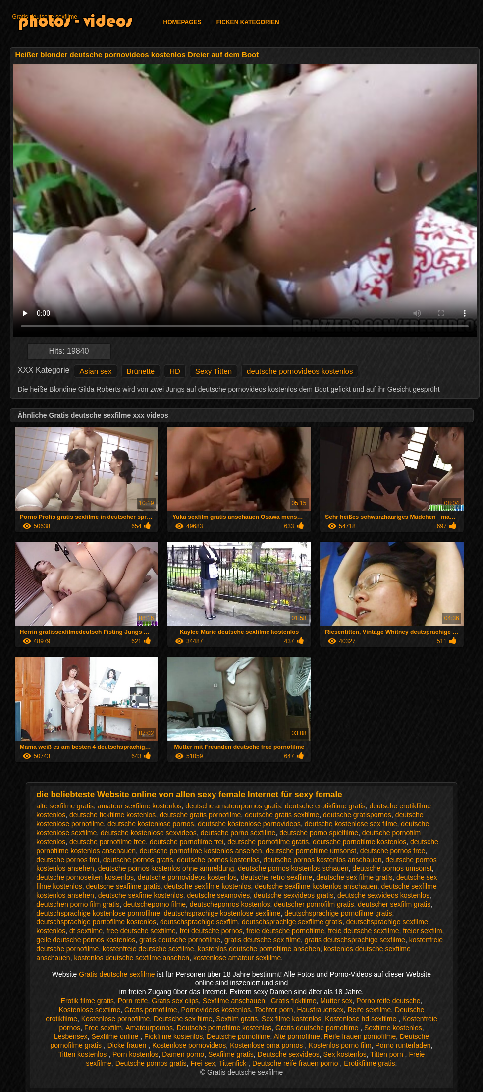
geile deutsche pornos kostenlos (85, 940)
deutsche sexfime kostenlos (140, 895)
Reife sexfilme (369, 1010)
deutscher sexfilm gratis (394, 904)
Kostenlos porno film (340, 1045)
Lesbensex (71, 1036)
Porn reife (133, 1001)
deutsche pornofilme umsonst (311, 851)
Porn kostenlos (135, 1054)
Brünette (141, 371)
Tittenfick (233, 1063)
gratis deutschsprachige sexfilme (355, 940)
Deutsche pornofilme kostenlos (224, 1028)
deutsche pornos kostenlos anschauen (323, 859)
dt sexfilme (86, 931)
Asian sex (95, 371)
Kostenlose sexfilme (90, 1010)
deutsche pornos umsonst (391, 868)
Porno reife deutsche (388, 1001)
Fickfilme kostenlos (173, 1036)
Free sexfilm (103, 1028)
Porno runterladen (403, 1045)
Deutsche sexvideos (289, 1054)
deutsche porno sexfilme (238, 833)
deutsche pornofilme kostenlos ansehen (201, 851)
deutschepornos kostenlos (230, 904)
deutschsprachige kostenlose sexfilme (222, 913)
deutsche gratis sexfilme (282, 815)
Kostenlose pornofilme (115, 1019)
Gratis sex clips (175, 1001)
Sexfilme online (115, 1036)
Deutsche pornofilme (238, 1036)
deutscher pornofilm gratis (314, 904)
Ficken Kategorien (247, 22)
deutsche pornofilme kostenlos (359, 842)
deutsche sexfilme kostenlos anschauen (316, 886)
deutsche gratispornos (357, 815)
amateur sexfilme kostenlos (140, 806)
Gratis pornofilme (150, 1010)
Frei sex (202, 1063)
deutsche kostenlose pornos (150, 824)
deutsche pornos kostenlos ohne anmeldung (166, 868)
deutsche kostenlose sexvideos (149, 833)
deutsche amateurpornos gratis (233, 806)
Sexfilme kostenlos (393, 1028)
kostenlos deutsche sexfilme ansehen (131, 958)
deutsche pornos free (393, 851)
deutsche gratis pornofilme (200, 815)
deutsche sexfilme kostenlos (207, 886)
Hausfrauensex (320, 1010)
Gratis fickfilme (294, 1001)
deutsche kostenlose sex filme (351, 824)
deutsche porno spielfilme (318, 833)
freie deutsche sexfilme (363, 931)
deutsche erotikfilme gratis (325, 806)
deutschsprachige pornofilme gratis (338, 913)
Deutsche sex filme (183, 1019)
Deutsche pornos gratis (151, 1063)
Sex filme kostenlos (292, 1019)
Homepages (182, 22)
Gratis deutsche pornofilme (317, 1028)
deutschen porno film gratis (77, 904)
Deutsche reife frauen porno (296, 1063)
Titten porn (387, 1054)
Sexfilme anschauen (235, 1001)
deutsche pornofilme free (107, 842)
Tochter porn (274, 1010)
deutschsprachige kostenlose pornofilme (98, 913)
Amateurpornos (149, 1028)
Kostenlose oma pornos (267, 1045)
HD (174, 371)
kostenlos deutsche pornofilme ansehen (259, 949)
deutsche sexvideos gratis (293, 895)
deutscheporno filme (154, 904)
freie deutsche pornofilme (285, 931)
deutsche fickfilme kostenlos (112, 815)
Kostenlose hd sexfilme (361, 1019)
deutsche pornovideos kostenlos (300, 371)
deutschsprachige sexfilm (199, 922)
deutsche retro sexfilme (277, 877)
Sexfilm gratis (237, 1019)
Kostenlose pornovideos (189, 1045)
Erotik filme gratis (87, 1001)
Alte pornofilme (296, 1036)
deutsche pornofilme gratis (268, 842)
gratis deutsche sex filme (262, 940)
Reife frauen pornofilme (360, 1036)
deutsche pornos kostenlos (218, 859)
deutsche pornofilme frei (186, 842)
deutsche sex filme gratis (354, 877)
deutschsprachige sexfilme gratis (292, 922)
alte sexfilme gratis (65, 806)
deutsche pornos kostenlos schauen (293, 868)
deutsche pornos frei (67, 859)
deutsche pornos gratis (138, 859)
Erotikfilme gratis (369, 1063)
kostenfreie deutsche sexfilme (148, 949)
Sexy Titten (213, 371)
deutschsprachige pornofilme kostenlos (96, 922)
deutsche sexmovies (218, 895)
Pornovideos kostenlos (216, 1010)
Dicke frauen (127, 1045)
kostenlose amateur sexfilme (237, 958)
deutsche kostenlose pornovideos (249, 824)
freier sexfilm (422, 931)
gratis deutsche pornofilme (179, 940)
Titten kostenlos (83, 1054)
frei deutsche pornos (211, 931)
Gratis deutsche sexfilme (44, 16)
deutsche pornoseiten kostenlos (85, 877)
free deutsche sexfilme (141, 931)
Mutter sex (336, 1001)
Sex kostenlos (345, 1054)
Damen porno (183, 1054)
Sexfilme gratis (231, 1054)
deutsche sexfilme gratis (123, 886)
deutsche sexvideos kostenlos (383, 895)
